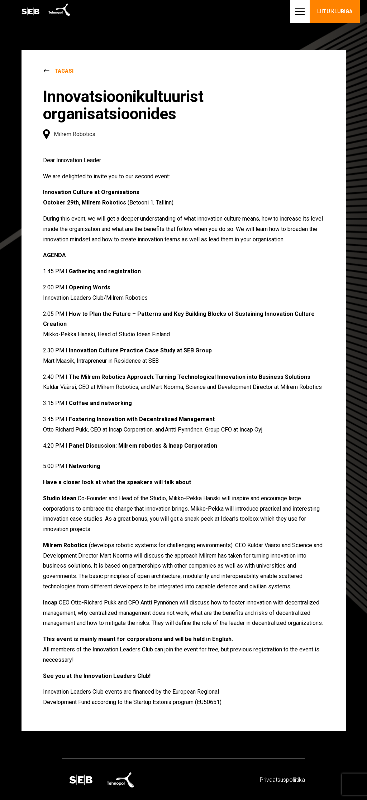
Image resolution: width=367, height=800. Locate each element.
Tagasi (63, 70)
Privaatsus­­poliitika (282, 779)
